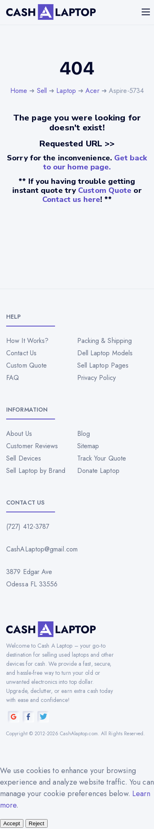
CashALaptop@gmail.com (42, 549)
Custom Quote (104, 190)
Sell (42, 90)
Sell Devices (23, 458)
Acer (92, 90)
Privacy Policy (96, 377)
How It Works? (27, 340)
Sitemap (88, 446)
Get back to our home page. (95, 162)
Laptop (66, 90)
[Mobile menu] (146, 12)
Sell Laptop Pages (103, 365)
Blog (83, 433)
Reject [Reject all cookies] (36, 823)
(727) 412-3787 (27, 526)
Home (18, 90)
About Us (19, 433)
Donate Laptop (98, 470)
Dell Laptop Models (105, 353)
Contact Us (21, 353)
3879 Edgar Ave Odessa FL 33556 (32, 578)
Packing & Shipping (104, 340)
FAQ (12, 377)
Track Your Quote (101, 458)
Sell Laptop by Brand (35, 470)
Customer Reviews (32, 446)
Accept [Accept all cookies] (11, 823)
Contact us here (71, 199)
